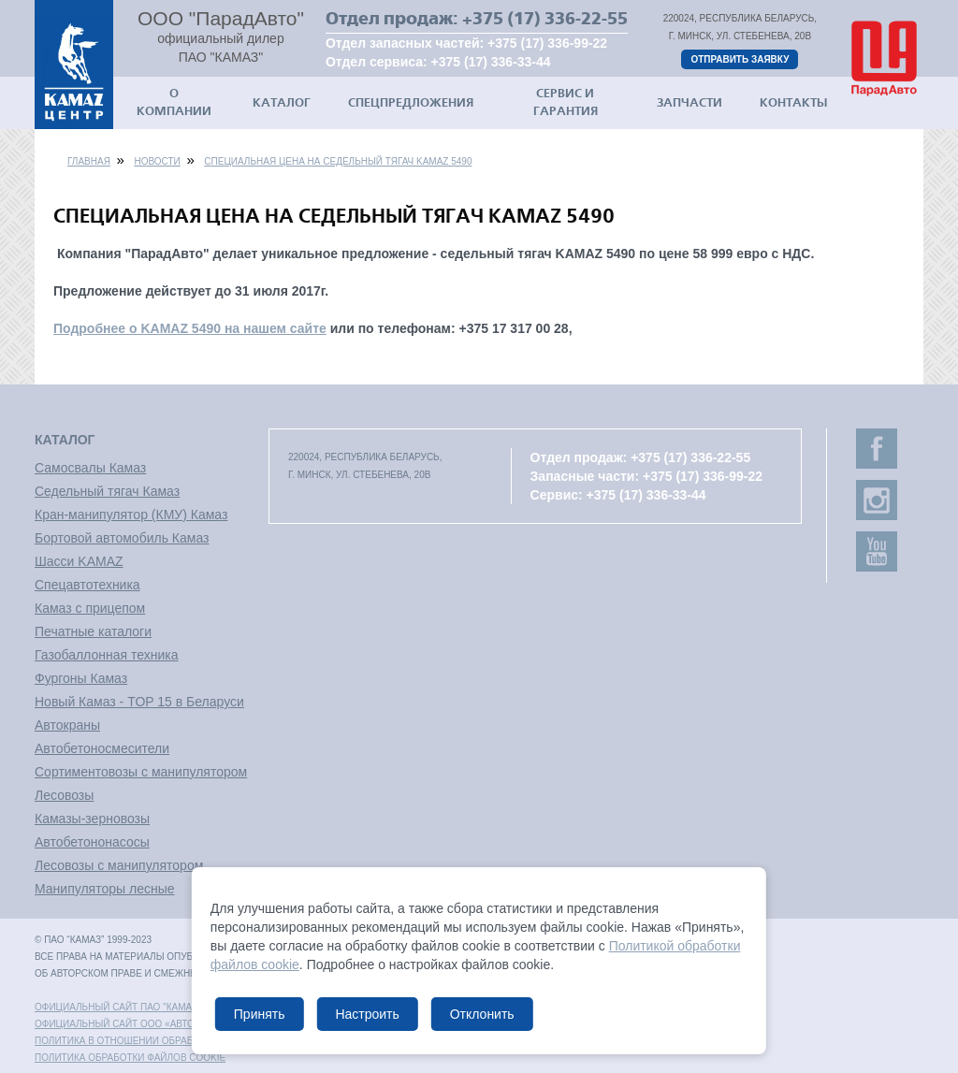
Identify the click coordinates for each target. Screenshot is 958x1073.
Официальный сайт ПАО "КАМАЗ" (118, 1007)
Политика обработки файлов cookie (130, 1057)
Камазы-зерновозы (92, 818)
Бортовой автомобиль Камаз (122, 537)
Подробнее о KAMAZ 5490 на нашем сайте (190, 328)
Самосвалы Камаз (90, 467)
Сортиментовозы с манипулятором (141, 771)
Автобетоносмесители (102, 748)
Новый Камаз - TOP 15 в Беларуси (139, 701)
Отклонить (482, 1014)
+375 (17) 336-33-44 (491, 61)
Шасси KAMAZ (79, 561)
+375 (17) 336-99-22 (547, 43)
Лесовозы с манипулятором (119, 865)
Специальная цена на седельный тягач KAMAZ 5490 (338, 161)
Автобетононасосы (92, 841)
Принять (259, 1014)
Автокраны (67, 725)
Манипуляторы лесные (105, 888)
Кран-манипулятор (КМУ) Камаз (131, 514)
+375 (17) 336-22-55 (545, 18)
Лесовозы (64, 795)
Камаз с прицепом (90, 608)
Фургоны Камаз (81, 678)
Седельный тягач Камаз (107, 491)
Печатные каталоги (93, 631)
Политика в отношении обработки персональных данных (189, 1041)
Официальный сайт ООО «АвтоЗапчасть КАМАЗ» (159, 1024)
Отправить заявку (739, 59)
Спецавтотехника (87, 584)
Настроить (367, 1014)
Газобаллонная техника (106, 654)
